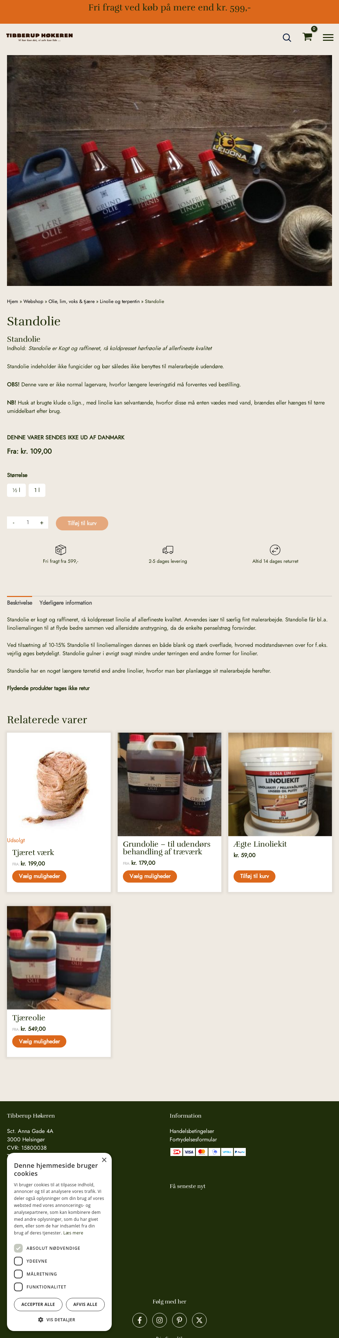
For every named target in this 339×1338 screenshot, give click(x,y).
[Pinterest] (179, 1320)
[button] (287, 37)
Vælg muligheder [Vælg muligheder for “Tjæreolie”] (39, 1042)
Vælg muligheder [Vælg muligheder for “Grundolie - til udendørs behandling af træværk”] (150, 876)
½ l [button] (16, 490)
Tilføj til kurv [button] (255, 876)
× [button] (103, 1160)
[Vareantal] (27, 522)
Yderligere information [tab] (65, 603)
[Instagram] (159, 1320)
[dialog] (59, 1242)
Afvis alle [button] (85, 1304)
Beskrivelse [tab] (19, 603)
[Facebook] (139, 1320)
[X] (199, 1320)
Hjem (12, 301)
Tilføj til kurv (82, 523)
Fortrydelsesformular (193, 1139)
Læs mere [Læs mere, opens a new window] (73, 1233)
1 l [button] (37, 490)
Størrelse (17, 475)
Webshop (33, 301)
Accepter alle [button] (38, 1304)
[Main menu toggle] (328, 37)
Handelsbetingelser (192, 1131)
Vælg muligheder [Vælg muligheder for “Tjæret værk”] (39, 876)
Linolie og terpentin (120, 301)
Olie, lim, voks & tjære (72, 301)
